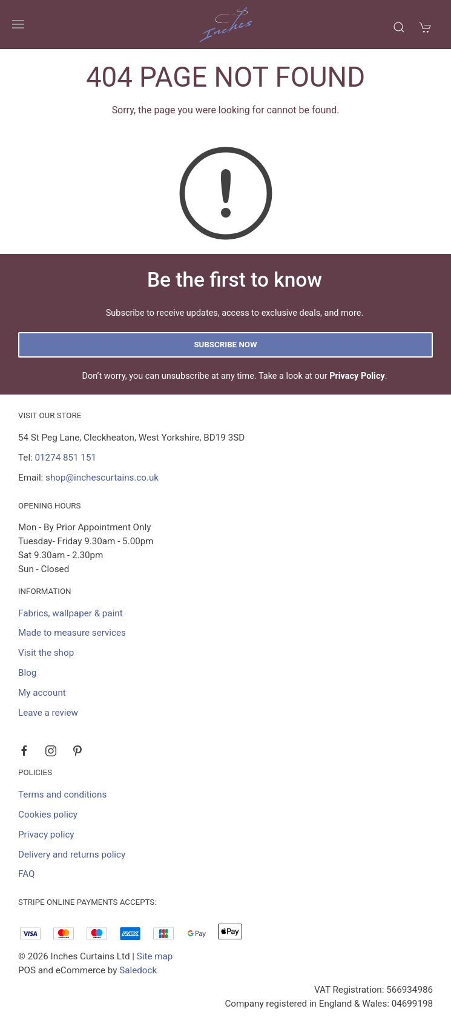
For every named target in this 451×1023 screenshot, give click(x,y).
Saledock (138, 970)
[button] (18, 24)
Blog (27, 672)
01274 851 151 (65, 457)
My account (42, 692)
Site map (155, 956)
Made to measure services (72, 632)
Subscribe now (225, 344)
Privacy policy (46, 834)
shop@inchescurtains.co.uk (102, 477)
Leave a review (48, 712)
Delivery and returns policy (71, 854)
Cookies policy (47, 814)
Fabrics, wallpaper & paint (70, 613)
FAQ (26, 873)
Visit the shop (46, 652)
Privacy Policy (357, 376)
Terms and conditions (62, 794)
